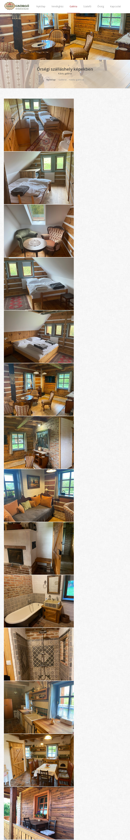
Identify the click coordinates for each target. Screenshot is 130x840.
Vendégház (57, 6)
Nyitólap (40, 6)
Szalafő (87, 6)
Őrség (100, 6)
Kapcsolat (115, 6)
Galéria (73, 6)
